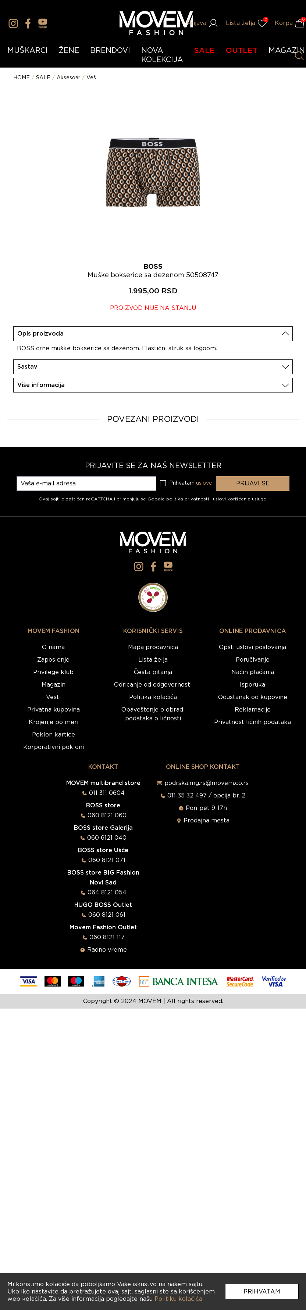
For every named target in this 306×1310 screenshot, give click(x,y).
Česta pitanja (153, 672)
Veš (91, 77)
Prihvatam (261, 1292)
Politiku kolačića (178, 1299)
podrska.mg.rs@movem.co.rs (206, 783)
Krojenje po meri (53, 722)
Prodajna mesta (207, 821)
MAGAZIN (286, 50)
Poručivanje (253, 660)
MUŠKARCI (27, 50)
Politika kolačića (153, 697)
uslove (204, 483)
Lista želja (153, 660)
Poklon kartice (53, 735)
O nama (53, 647)
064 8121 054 (107, 892)
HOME (21, 77)
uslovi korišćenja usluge (239, 499)
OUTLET (241, 50)
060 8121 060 (107, 815)
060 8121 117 (107, 937)
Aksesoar (68, 77)
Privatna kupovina (53, 710)
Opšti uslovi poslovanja (252, 647)
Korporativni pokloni (53, 747)
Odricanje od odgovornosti (153, 685)
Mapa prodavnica (153, 647)
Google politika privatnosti (178, 499)
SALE (204, 50)
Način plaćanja (252, 672)
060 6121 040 (107, 838)
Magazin (53, 685)
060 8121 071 (106, 860)
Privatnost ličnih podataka (252, 722)
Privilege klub (53, 672)
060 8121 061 (106, 915)
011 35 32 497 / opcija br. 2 (206, 796)
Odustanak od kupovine (252, 697)
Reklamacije (253, 710)
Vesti (53, 697)
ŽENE (69, 50)
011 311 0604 (107, 793)
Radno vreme (107, 950)
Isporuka (252, 685)
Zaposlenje (53, 660)
